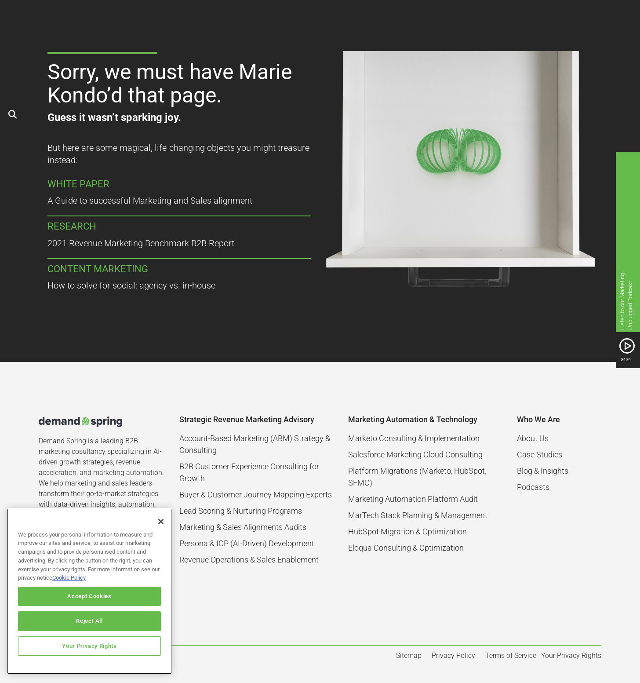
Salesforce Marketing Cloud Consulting (415, 454)
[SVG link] (627, 346)
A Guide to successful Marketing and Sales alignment (149, 200)
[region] (89, 591)
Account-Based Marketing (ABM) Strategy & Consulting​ (254, 444)
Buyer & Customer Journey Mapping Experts (255, 494)
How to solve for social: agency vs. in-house (131, 285)
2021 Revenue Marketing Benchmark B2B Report (140, 243)
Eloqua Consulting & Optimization (406, 547)
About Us (533, 438)
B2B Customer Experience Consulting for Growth (249, 472)
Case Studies (539, 454)
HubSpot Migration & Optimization (407, 531)
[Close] (161, 521)
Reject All (89, 620)
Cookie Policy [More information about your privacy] (69, 577)
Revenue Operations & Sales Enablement (249, 559)
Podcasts (533, 487)
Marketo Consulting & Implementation (414, 438)
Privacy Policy (453, 655)
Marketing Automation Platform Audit (413, 499)
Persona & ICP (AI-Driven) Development (246, 543)
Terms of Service (510, 655)
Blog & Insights (542, 470)
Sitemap (409, 655)
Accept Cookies (89, 596)
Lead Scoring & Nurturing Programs (240, 510)
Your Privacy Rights (89, 646)
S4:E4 (626, 359)
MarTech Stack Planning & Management (417, 515)
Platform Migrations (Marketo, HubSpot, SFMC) (417, 476)
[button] (597, 17)
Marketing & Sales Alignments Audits (242, 527)
